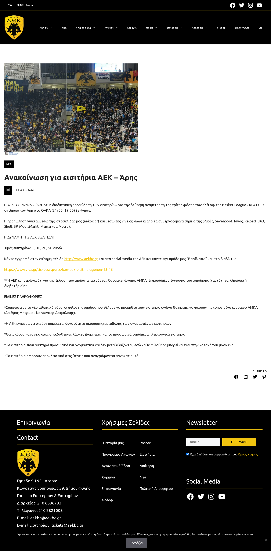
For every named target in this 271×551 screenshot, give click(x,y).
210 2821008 (51, 510)
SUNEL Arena (25, 5)
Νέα (64, 27)
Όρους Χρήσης (248, 454)
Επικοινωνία (242, 27)
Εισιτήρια (177, 27)
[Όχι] (266, 540)
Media (154, 27)
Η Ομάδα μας (88, 27)
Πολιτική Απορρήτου (156, 489)
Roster (145, 443)
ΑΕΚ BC (48, 27)
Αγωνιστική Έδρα (116, 466)
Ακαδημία (202, 27)
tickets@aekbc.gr (67, 525)
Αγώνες (113, 27)
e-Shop (221, 27)
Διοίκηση (147, 466)
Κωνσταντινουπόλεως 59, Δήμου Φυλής (53, 488)
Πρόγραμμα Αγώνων (118, 454)
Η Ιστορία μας (113, 443)
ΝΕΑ (9, 164)
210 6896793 (49, 503)
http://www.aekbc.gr (81, 259)
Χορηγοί (132, 27)
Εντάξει (136, 543)
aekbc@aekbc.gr (45, 517)
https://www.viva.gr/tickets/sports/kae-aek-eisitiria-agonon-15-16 (58, 269)
